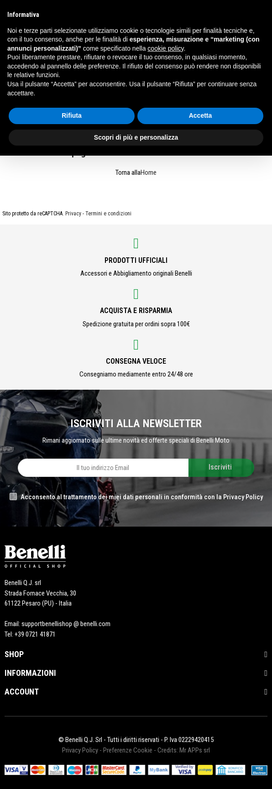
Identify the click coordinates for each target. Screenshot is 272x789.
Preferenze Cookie (127, 750)
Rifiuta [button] (72, 115)
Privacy (73, 213)
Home (149, 172)
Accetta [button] (200, 115)
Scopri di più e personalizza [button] (136, 137)
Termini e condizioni (108, 213)
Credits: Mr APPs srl (183, 750)
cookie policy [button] (165, 48)
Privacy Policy (80, 750)
